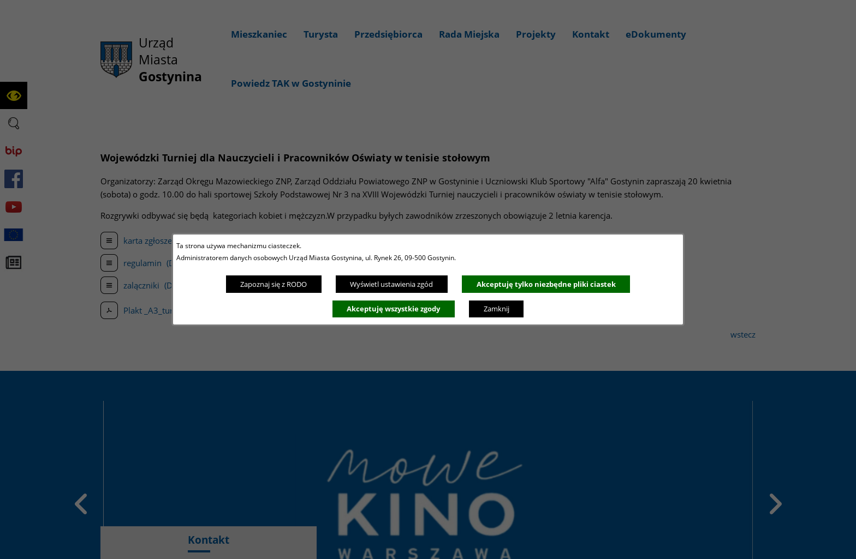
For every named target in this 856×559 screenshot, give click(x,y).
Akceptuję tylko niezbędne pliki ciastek (546, 284)
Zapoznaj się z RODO (273, 284)
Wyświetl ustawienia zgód (391, 284)
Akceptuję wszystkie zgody (393, 309)
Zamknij (496, 309)
